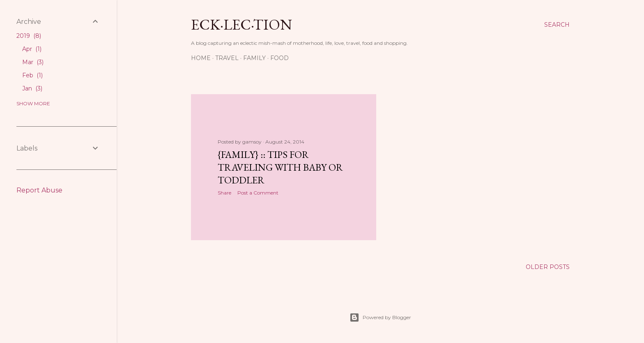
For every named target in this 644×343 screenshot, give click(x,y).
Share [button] (224, 193)
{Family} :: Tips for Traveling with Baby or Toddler (280, 167)
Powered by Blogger (380, 317)
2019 (28, 35)
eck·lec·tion (241, 24)
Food (279, 58)
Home (201, 58)
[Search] (557, 25)
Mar (33, 62)
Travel (227, 58)
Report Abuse (39, 190)
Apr (31, 49)
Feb (32, 75)
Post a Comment (257, 193)
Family (254, 58)
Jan (32, 88)
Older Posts (548, 267)
